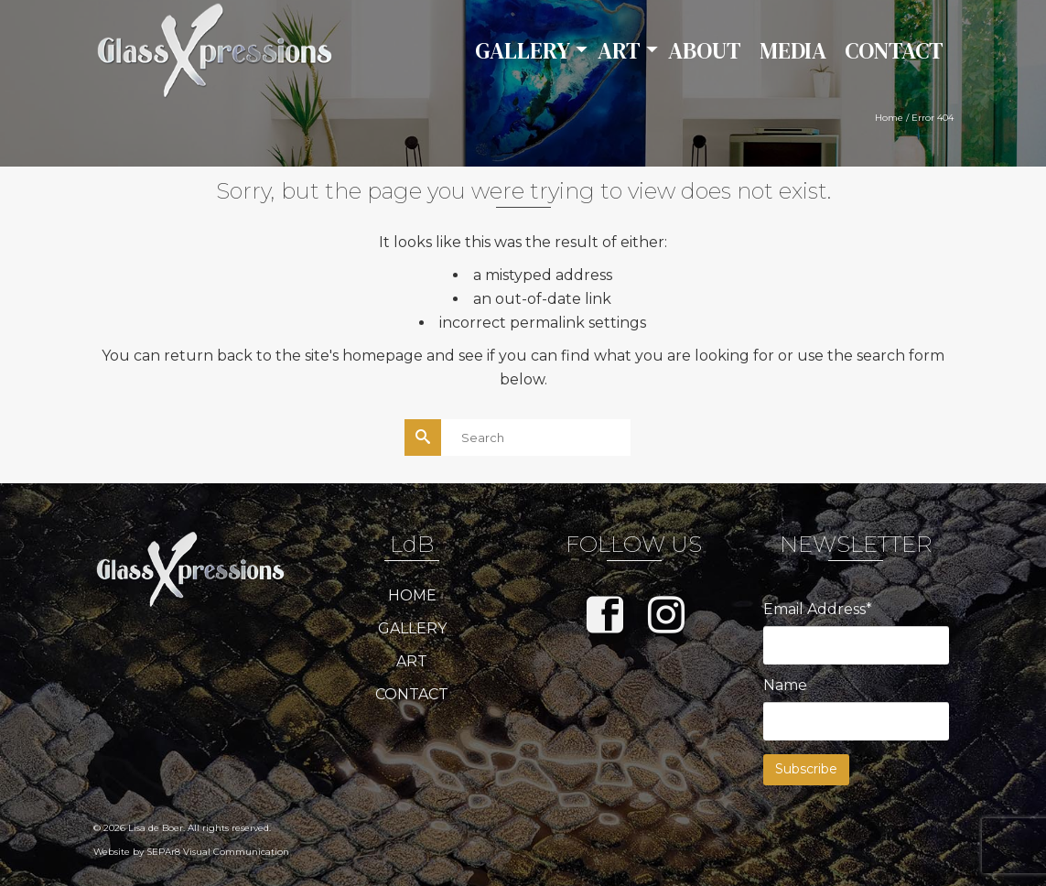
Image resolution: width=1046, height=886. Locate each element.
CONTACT (411, 694)
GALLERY (412, 628)
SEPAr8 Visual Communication (217, 852)
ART (411, 661)
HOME (412, 595)
